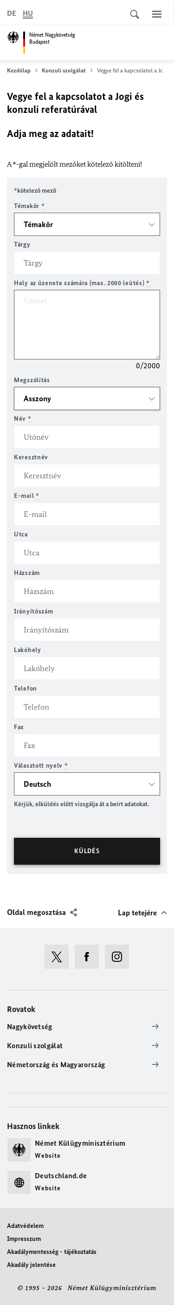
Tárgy (22, 244)
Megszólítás (32, 380)
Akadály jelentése (31, 1265)
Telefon (25, 688)
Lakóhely (27, 650)
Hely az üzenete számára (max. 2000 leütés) (82, 283)
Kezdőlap (22, 70)
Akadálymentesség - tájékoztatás (52, 1252)
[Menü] (157, 14)
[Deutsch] (11, 13)
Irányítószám (33, 611)
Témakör (29, 206)
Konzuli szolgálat (67, 70)
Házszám (27, 573)
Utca (21, 534)
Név (23, 419)
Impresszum (24, 1239)
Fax (19, 727)
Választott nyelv (41, 766)
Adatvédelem (25, 1226)
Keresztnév (31, 457)
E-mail (26, 496)
